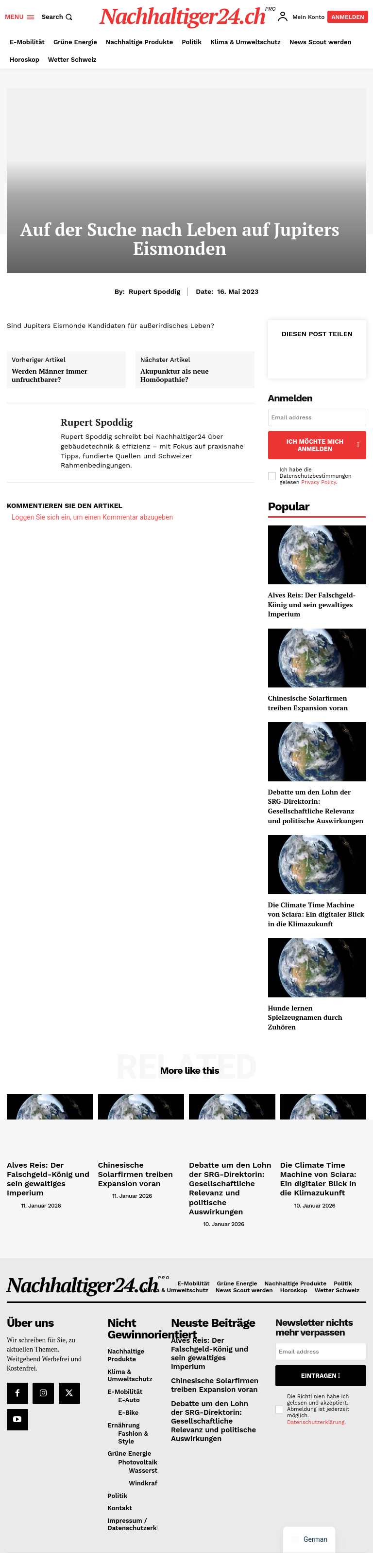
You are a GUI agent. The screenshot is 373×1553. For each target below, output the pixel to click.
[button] (58, 16)
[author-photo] (13, 1179)
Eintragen (320, 1344)
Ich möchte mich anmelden (317, 439)
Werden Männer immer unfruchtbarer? (49, 375)
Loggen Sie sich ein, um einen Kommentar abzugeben (92, 517)
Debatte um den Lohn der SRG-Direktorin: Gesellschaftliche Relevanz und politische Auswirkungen (316, 794)
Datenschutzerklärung (315, 1389)
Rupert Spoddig (154, 291)
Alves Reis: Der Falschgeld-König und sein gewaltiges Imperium (312, 593)
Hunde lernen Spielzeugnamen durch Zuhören (305, 1006)
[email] (317, 417)
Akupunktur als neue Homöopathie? (174, 375)
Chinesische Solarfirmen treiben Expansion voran (308, 691)
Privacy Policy (318, 471)
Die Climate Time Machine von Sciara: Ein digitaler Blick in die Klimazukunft (316, 902)
